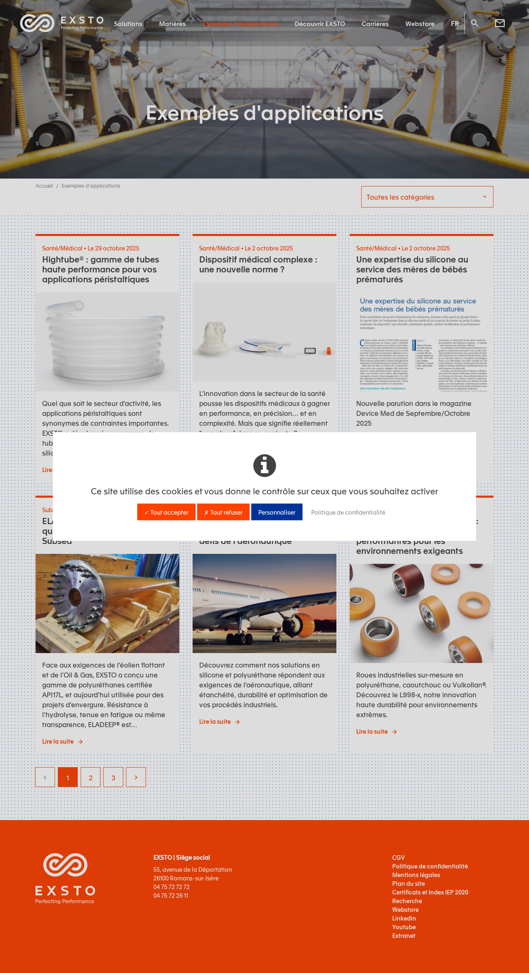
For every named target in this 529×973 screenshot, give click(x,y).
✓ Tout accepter (166, 512)
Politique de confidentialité (348, 512)
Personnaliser (276, 512)
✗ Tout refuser (223, 512)
